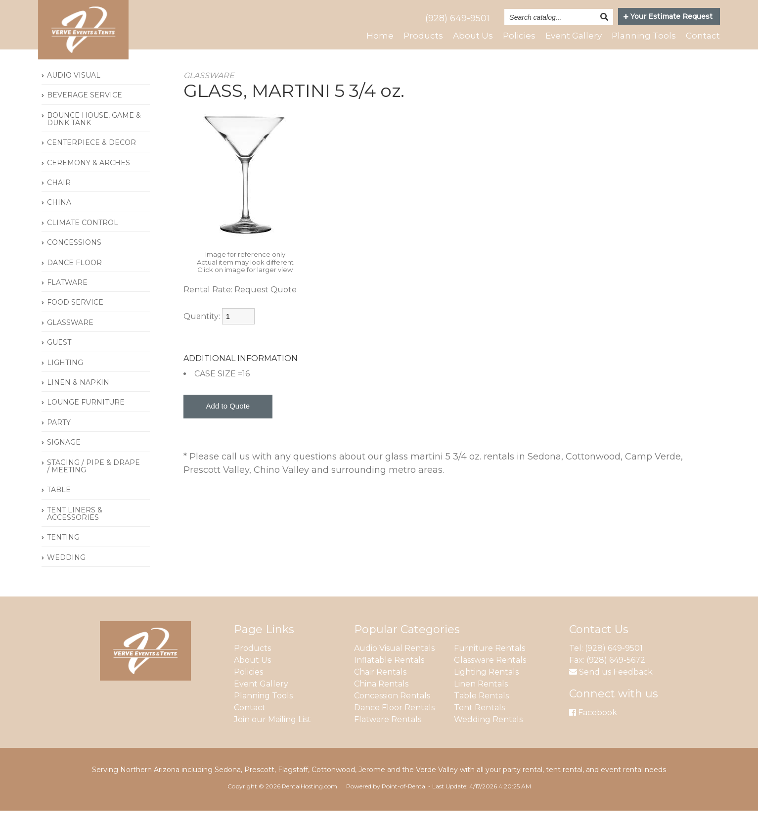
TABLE (59, 504)
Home (371, 36)
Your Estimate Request (668, 16)
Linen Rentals (481, 698)
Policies (512, 36)
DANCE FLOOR (74, 277)
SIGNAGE (64, 456)
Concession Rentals (392, 710)
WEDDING (66, 571)
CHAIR (59, 196)
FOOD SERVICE (75, 317)
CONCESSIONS (74, 257)
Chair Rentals (380, 686)
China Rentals (381, 698)
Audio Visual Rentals (394, 663)
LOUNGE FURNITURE (86, 416)
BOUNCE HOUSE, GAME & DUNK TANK (94, 133)
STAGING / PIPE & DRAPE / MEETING (93, 480)
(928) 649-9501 (457, 18)
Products (415, 36)
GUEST (59, 356)
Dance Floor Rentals (394, 722)
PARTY (59, 436)
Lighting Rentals (486, 686)
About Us (465, 36)
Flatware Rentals (387, 734)
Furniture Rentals (489, 663)
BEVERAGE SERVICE (84, 109)
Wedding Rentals (488, 734)
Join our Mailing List (272, 734)
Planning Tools (642, 36)
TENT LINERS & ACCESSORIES (74, 528)
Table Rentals (481, 710)
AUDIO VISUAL (73, 89)
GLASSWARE (70, 336)
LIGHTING (65, 376)
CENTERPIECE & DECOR (91, 157)
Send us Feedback (611, 686)
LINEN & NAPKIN (78, 396)
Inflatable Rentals (389, 675)
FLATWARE (67, 296)
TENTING (63, 552)
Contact (702, 36)
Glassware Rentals (490, 675)
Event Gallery (569, 36)
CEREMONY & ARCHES (88, 177)
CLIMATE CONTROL (82, 236)
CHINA (59, 217)
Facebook (593, 727)
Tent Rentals (479, 722)
